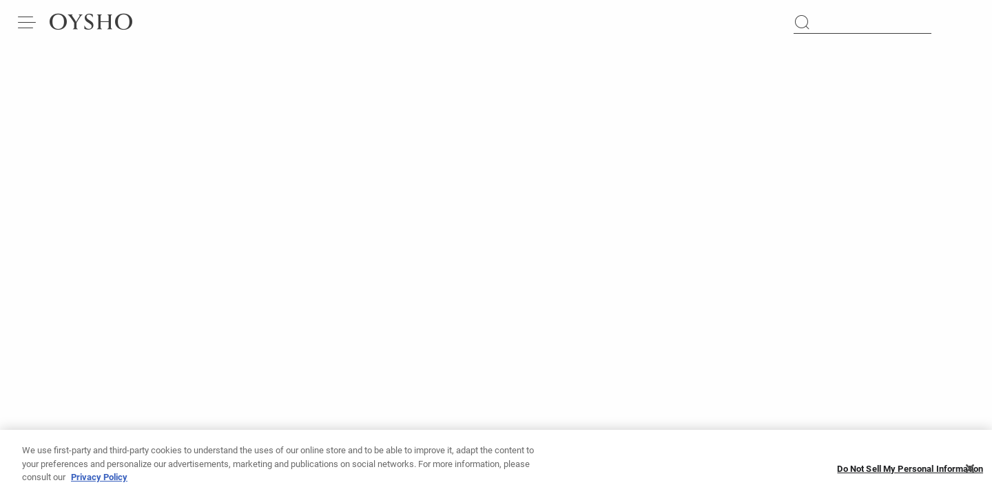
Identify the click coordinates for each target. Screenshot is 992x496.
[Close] (970, 472)
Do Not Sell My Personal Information (910, 473)
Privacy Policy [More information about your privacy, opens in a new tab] (99, 482)
